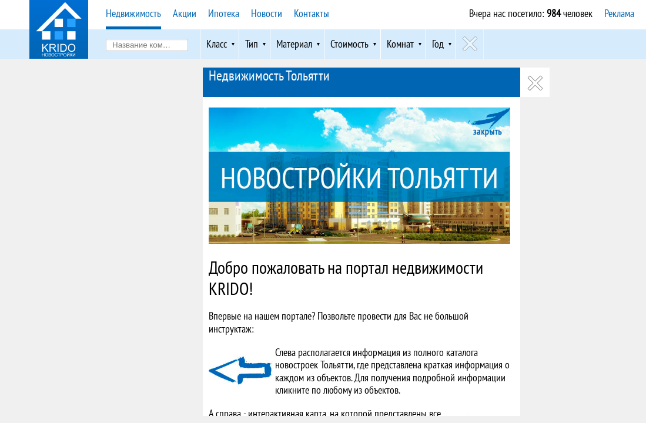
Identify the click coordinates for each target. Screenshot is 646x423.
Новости (266, 13)
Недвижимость (133, 13)
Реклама (619, 13)
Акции (184, 13)
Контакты (311, 13)
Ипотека (223, 13)
